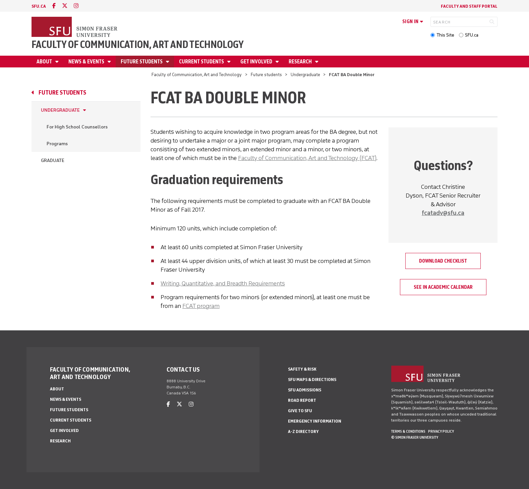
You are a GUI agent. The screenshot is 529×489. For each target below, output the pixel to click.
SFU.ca (471, 35)
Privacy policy (441, 431)
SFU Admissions (304, 390)
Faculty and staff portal (469, 6)
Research (301, 61)
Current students (202, 61)
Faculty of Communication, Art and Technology (138, 44)
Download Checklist (443, 261)
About (45, 61)
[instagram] (76, 6)
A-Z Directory (303, 431)
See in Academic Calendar (443, 287)
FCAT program (201, 306)
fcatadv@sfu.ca (443, 213)
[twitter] (64, 6)
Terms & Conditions (408, 431)
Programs (57, 144)
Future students (142, 61)
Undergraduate (305, 74)
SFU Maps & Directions (312, 379)
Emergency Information (314, 421)
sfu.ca (39, 6)
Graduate (52, 160)
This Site (445, 35)
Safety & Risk (302, 369)
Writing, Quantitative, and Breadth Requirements (223, 283)
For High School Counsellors (77, 127)
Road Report (302, 400)
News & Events (86, 61)
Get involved (256, 61)
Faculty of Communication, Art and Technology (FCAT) (307, 158)
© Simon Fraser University (414, 437)
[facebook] (54, 6)
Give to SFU (300, 411)
